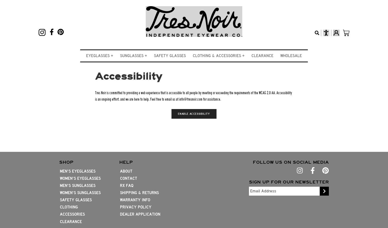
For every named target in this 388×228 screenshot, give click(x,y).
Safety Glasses (170, 55)
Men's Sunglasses (78, 185)
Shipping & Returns (139, 192)
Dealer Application (140, 214)
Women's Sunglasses (80, 192)
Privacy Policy (135, 207)
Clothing (69, 207)
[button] (99, 55)
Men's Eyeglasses (78, 171)
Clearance (262, 55)
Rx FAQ (126, 185)
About (126, 171)
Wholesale (291, 55)
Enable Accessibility (194, 113)
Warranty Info (135, 200)
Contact (128, 178)
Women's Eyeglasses (80, 178)
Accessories (72, 214)
